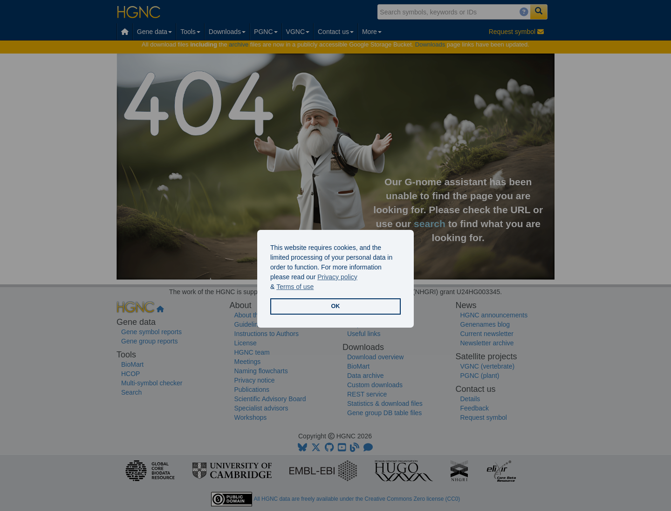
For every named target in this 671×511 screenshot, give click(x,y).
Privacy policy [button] (337, 277)
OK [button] (335, 306)
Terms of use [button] (295, 286)
